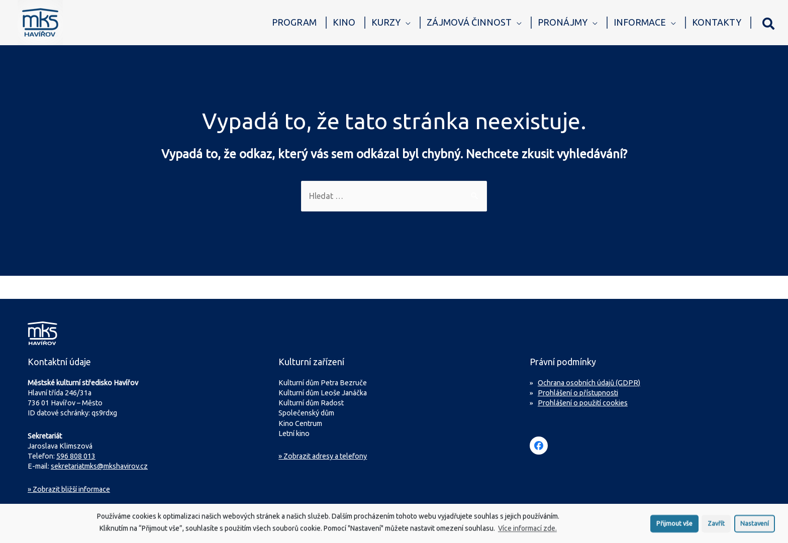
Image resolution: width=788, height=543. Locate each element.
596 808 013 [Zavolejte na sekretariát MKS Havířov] (75, 456)
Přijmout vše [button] (674, 525)
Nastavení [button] (754, 525)
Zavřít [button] (716, 525)
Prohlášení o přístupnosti (578, 393)
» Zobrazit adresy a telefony (322, 456)
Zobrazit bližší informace (69, 489)
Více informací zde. (527, 530)
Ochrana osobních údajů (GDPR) (589, 383)
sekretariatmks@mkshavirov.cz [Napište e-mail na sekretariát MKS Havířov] (99, 466)
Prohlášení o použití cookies (583, 403)
